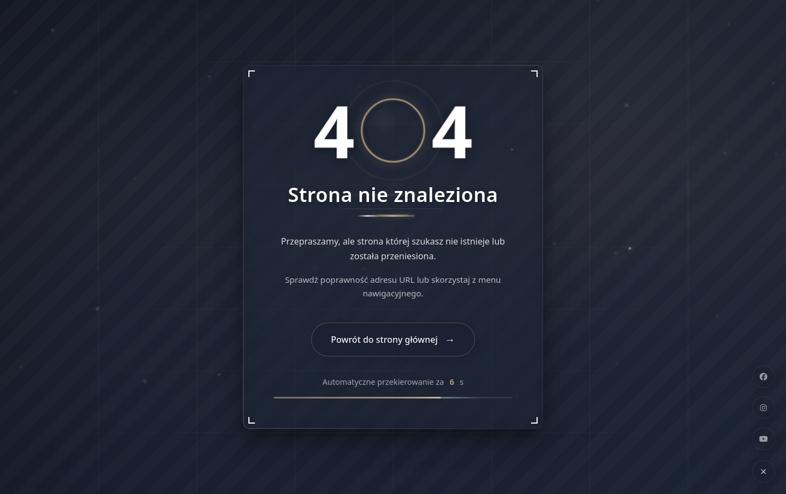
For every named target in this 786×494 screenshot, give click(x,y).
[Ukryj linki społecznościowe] (763, 471)
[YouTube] (763, 438)
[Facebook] (763, 376)
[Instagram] (763, 407)
